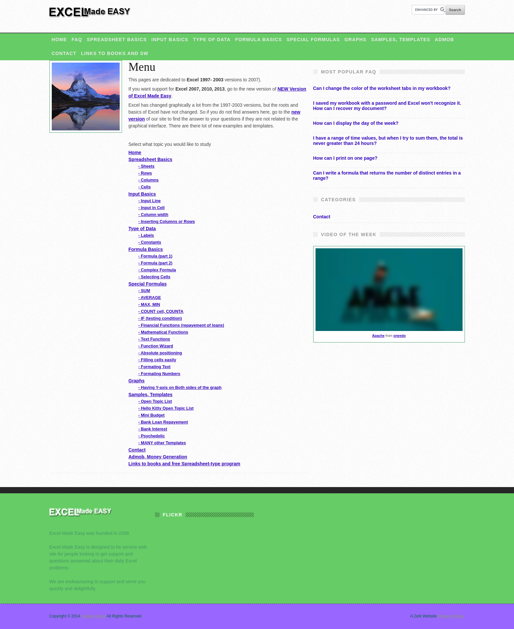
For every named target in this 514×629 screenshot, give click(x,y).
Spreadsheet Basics (117, 39)
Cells (144, 187)
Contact (64, 53)
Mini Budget (151, 415)
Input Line (149, 201)
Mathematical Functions (163, 332)
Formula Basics (258, 39)
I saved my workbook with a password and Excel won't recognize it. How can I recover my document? (387, 105)
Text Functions (154, 339)
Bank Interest (152, 429)
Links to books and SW (114, 53)
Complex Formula (157, 270)
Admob (444, 39)
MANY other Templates (162, 443)
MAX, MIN (149, 304)
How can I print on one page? (345, 158)
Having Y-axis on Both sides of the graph (180, 387)
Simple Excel (90, 15)
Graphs (356, 39)
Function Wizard (155, 346)
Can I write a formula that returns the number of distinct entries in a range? (387, 175)
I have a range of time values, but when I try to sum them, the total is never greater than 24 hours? (388, 140)
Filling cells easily (157, 360)
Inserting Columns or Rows (166, 221)
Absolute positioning (160, 353)
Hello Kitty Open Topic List (166, 408)
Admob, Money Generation (158, 456)
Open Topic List (155, 401)
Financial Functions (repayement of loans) (181, 325)
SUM (144, 290)
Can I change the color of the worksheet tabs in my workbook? (382, 88)
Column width (153, 214)
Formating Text (154, 367)
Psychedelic (151, 436)
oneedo (399, 336)
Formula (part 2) (155, 263)
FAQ (77, 39)
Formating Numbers (159, 373)
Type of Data (211, 39)
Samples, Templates (400, 39)
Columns (148, 180)
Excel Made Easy (82, 515)
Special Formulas (313, 39)
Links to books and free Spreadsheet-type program (184, 463)
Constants (149, 242)
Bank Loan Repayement (163, 422)
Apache (378, 336)
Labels (146, 235)
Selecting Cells (154, 277)
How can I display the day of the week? (356, 123)
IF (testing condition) (160, 318)
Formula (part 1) (155, 256)
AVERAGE (149, 297)
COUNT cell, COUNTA (161, 311)
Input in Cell (151, 207)
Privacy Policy (451, 616)
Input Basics (169, 39)
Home (59, 39)
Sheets (146, 166)
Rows (145, 173)
